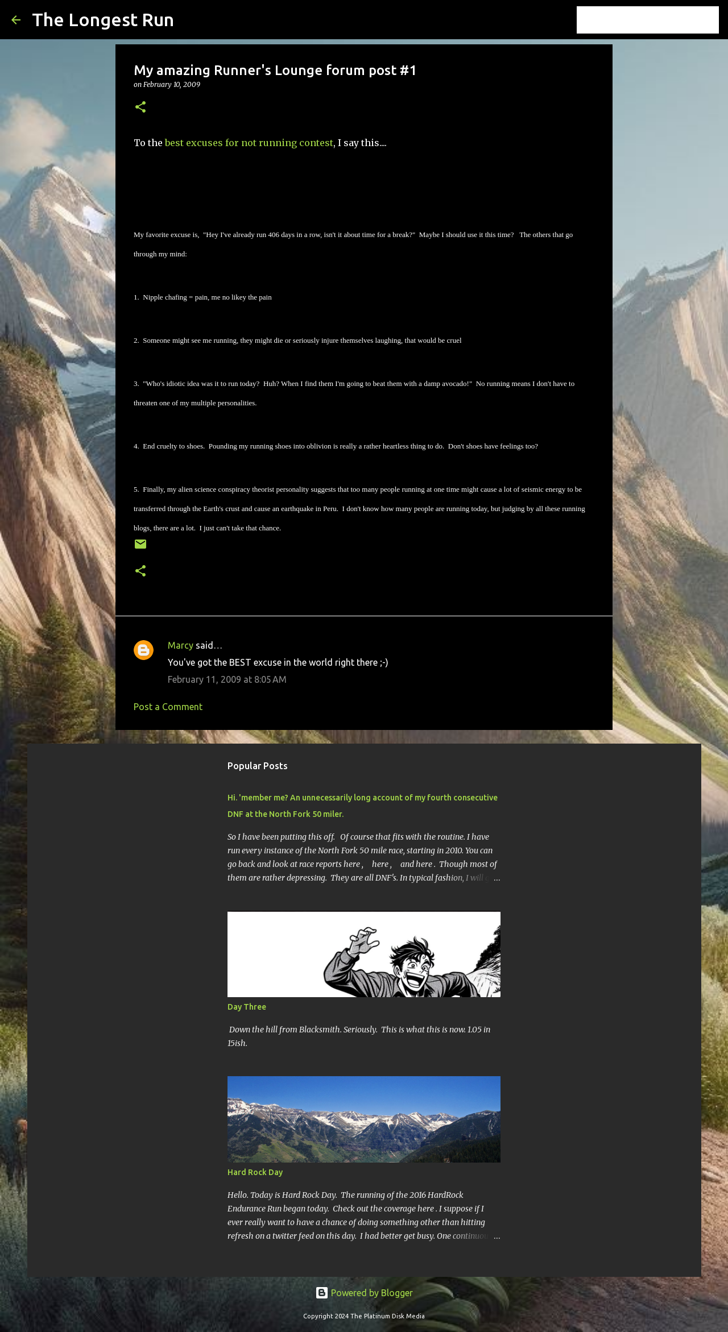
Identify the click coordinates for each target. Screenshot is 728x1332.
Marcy (180, 645)
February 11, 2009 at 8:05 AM (227, 679)
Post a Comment (168, 707)
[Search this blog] (659, 20)
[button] (140, 107)
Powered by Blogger (364, 1293)
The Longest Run (103, 19)
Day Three (247, 1006)
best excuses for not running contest (249, 142)
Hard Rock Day (255, 1172)
